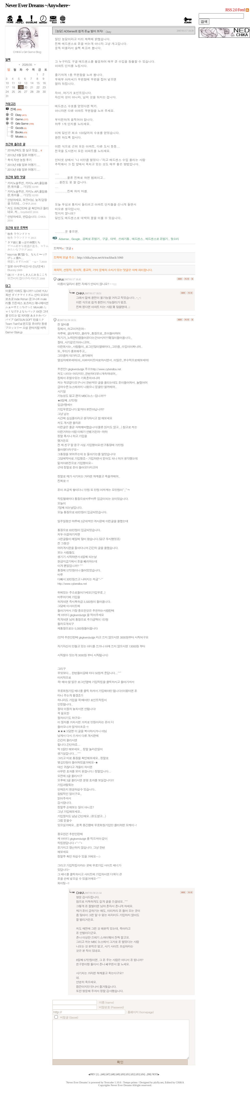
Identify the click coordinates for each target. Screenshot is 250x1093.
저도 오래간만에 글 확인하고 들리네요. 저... (27, 210)
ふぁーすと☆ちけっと (19, 307)
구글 (104, 239)
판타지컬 (34, 328)
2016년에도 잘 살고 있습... (24, 150)
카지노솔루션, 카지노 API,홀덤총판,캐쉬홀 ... (27, 185)
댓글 (69, 248)
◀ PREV (91, 1074)
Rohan (24, 299)
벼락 (43, 328)
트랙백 (59, 248)
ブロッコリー (13, 328)
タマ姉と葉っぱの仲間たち (27, 245)
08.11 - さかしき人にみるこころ (27, 276)
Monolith (38, 307)
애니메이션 (41, 303)
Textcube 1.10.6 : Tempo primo (121, 1082)
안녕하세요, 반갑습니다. (26, 218)
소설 (25, 328)
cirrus (60, 279)
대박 (113, 239)
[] (97, 1074)
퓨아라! (36, 324)
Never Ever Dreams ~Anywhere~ (37, 5)
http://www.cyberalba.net (71, 583)
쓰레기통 (123, 239)
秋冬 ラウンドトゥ (21, 235)
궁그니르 (34, 299)
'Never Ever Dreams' (77, 1082)
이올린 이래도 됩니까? (19, 291)
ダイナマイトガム (22, 295)
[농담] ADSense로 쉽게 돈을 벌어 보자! (79, 31)
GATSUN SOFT (23, 319)
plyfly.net (159, 1082)
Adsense (64, 239)
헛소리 (175, 239)
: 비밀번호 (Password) (110, 1007)
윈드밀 (27, 324)
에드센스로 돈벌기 (156, 239)
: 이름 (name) (105, 1002)
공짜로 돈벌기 (90, 239)
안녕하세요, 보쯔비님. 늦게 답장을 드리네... (27, 201)
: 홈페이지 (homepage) (140, 1012)
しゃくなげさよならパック (25, 309)
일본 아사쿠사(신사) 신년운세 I (26, 268)
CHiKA (80, 293)
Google (75, 239)
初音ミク (38, 319)
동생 (44, 324)
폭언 (8, 295)
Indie (17, 299)
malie (43, 299)
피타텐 (25, 315)
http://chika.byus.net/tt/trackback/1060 (100, 257)
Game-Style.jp (13, 332)
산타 (37, 295)
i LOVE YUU (40, 291)
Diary (108, 32)
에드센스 (137, 239)
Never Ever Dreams (121, 1085)
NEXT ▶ (155, 1074)
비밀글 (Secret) (69, 1017)
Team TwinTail (13, 324)
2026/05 (27, 64)
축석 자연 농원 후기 (19, 160)
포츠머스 (28, 303)
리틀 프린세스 (13, 303)
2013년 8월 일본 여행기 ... (23, 155)
